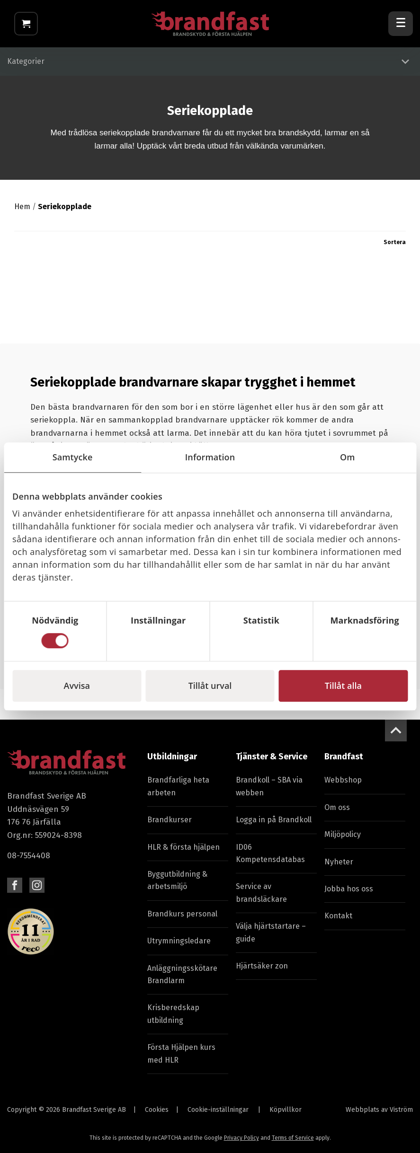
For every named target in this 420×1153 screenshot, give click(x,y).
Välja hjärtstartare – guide (271, 932)
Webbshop (343, 780)
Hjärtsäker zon (262, 965)
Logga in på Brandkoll (274, 819)
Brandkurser (169, 819)
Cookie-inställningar (218, 1110)
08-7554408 (28, 856)
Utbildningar (172, 756)
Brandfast (343, 756)
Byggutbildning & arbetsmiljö (177, 880)
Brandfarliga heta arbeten (178, 786)
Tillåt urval (210, 685)
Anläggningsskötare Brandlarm (182, 974)
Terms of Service (293, 1138)
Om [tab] (347, 457)
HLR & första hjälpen (183, 847)
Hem (22, 206)
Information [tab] (210, 457)
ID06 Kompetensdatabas (270, 853)
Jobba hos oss (348, 888)
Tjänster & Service (271, 756)
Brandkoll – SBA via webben (269, 786)
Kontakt (338, 916)
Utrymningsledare (179, 940)
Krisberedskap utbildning (173, 1014)
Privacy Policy (241, 1138)
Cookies (157, 1110)
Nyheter (338, 861)
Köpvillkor (285, 1110)
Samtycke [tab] (73, 457)
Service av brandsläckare (261, 893)
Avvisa (77, 685)
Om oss (337, 807)
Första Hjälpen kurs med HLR (181, 1053)
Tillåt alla (343, 685)
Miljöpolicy (342, 834)
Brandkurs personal (182, 913)
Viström (401, 1110)
